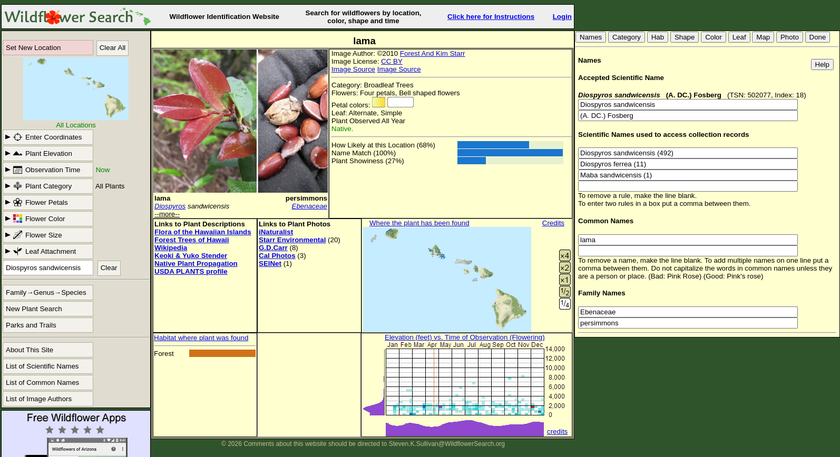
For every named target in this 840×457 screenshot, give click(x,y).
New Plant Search (34, 309)
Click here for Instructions (490, 17)
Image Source (353, 69)
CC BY (392, 61)
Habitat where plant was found (201, 338)
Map (763, 37)
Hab (657, 37)
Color (713, 37)
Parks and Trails (31, 325)
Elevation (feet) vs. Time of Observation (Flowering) (465, 337)
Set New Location (33, 48)
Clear (109, 268)
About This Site (29, 350)
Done (817, 37)
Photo (789, 37)
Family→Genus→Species (46, 292)
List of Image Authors (39, 399)
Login (562, 17)
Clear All (113, 48)
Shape (685, 37)
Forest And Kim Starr (432, 53)
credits (557, 431)
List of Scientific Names (42, 366)
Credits (553, 223)
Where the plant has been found (419, 223)
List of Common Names (42, 382)
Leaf (739, 37)
